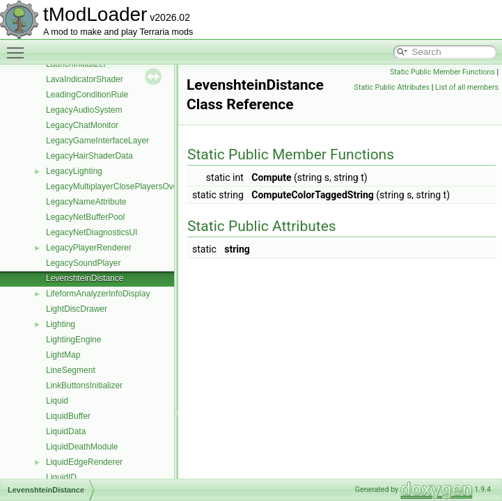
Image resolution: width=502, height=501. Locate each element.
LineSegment (70, 370)
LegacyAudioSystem (84, 110)
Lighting (60, 324)
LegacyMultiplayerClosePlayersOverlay (118, 186)
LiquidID (61, 477)
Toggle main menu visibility (19, 47)
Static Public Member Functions (442, 72)
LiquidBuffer (68, 416)
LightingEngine (73, 339)
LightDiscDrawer (76, 309)
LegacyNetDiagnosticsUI (91, 232)
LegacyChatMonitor (82, 125)
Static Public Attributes (392, 87)
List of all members (467, 87)
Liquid (57, 401)
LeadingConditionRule (87, 95)
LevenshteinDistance (84, 278)
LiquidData (66, 431)
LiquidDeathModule (82, 447)
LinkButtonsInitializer (84, 385)
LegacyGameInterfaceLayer (97, 140)
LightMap (63, 355)
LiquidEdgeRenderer (84, 462)
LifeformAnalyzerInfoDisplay (98, 294)
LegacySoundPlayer (83, 263)
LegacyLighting (74, 171)
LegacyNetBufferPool (85, 217)
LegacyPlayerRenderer (89, 248)
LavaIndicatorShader (84, 79)
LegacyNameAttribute (86, 202)
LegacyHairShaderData (89, 156)
